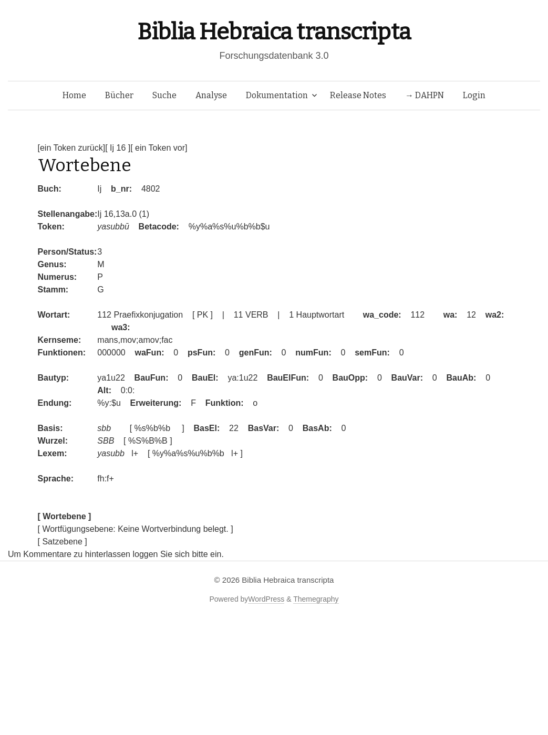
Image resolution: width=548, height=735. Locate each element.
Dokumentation (277, 95)
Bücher (119, 95)
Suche (164, 95)
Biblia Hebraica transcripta (273, 31)
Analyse (211, 95)
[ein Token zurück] (72, 147)
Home (74, 95)
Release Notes (358, 95)
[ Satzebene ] (62, 541)
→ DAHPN (424, 95)
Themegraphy (315, 599)
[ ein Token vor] (158, 147)
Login (474, 95)
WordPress (266, 599)
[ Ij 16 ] (117, 147)
